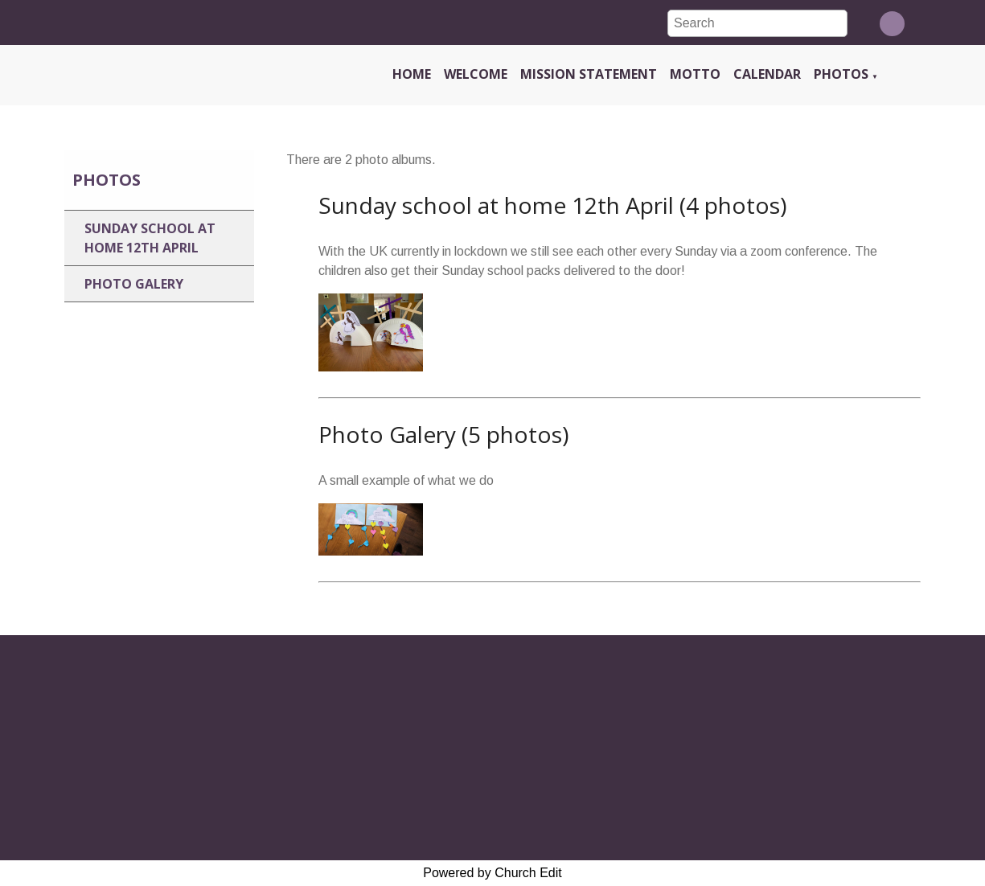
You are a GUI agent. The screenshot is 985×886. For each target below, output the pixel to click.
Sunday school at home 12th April (149, 237)
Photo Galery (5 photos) (443, 434)
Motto (695, 74)
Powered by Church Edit (492, 873)
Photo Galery (133, 284)
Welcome (475, 74)
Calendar (767, 74)
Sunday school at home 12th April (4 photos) (552, 205)
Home (411, 74)
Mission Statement (588, 74)
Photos (841, 74)
